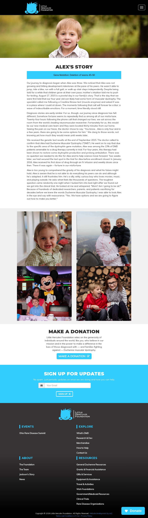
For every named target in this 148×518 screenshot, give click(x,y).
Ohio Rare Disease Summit (32, 433)
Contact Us (81, 453)
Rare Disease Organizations (90, 504)
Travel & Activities (85, 484)
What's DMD (82, 433)
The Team (24, 469)
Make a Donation (74, 356)
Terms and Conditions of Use (67, 516)
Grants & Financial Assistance (91, 469)
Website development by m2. (101, 513)
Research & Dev (84, 438)
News (22, 479)
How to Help (82, 448)
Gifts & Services (84, 474)
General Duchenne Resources (91, 464)
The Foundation (26, 464)
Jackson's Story (26, 474)
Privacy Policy (86, 516)
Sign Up (64, 394)
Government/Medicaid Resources (92, 494)
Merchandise (82, 443)
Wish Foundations (85, 489)
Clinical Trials (82, 499)
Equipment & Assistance (88, 479)
